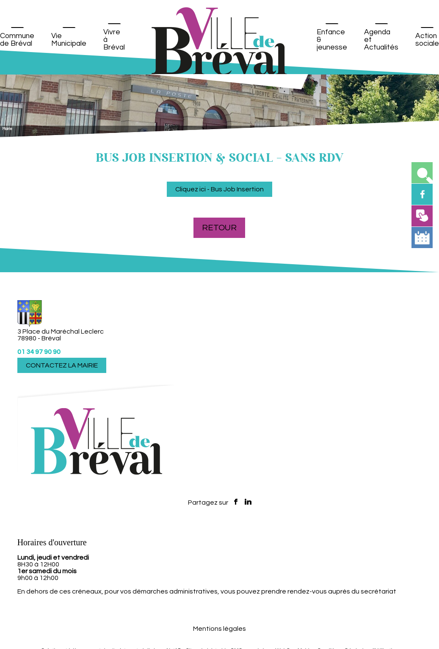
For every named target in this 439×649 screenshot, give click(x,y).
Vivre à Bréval (114, 39)
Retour (219, 228)
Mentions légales (219, 628)
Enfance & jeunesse (332, 39)
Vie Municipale (68, 39)
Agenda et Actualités (381, 39)
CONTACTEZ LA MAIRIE (62, 365)
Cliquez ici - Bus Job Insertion (219, 189)
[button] (422, 172)
